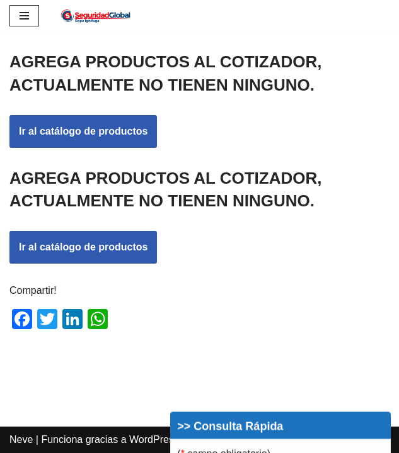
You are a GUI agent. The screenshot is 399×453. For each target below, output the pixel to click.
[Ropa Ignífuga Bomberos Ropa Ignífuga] (96, 16)
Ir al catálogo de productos (83, 131)
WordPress (154, 439)
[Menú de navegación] (24, 15)
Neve (21, 439)
